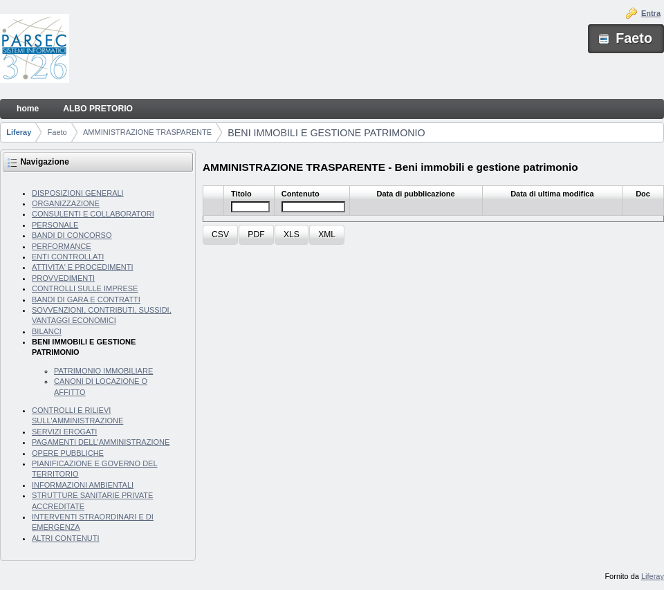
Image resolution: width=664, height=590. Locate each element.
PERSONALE (55, 225)
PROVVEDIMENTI (63, 278)
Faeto (57, 132)
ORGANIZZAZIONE (66, 203)
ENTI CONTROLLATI (68, 256)
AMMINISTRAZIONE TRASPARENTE (147, 132)
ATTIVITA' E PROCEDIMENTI (82, 267)
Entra (651, 13)
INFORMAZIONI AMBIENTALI (82, 485)
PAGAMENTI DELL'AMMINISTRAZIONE (100, 442)
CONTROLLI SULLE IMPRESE (85, 288)
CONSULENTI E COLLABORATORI (93, 214)
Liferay (18, 132)
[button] (220, 235)
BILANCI (47, 331)
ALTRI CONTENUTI (66, 538)
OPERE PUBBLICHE (68, 453)
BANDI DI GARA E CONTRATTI (86, 299)
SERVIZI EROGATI (64, 431)
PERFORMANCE (61, 246)
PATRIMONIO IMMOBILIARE (103, 371)
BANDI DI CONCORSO (72, 235)
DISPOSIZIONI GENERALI (78, 193)
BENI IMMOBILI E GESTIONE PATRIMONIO (326, 132)
